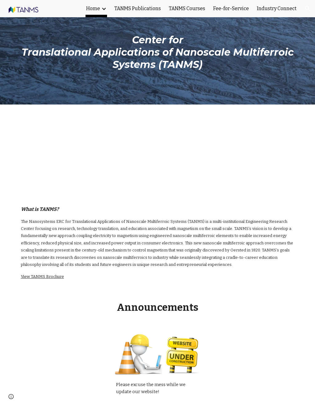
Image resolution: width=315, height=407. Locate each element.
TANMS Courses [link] (187, 8)
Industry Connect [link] (277, 8)
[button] (307, 8)
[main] (157, 52)
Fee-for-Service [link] (231, 8)
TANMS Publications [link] (137, 8)
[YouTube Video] (157, 150)
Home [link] (93, 8)
